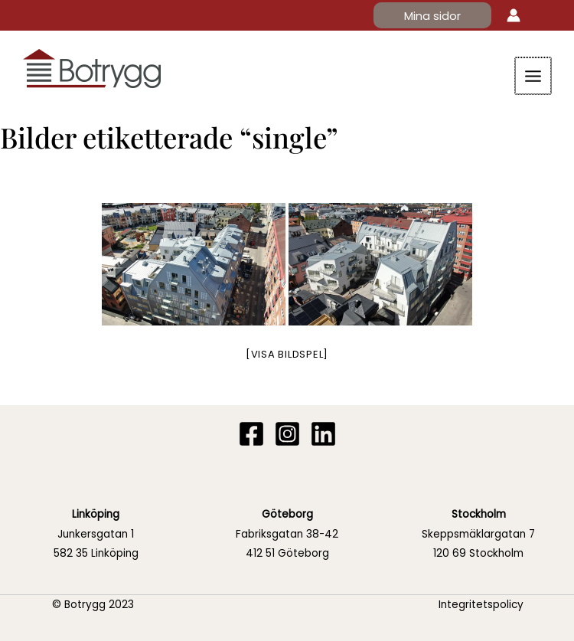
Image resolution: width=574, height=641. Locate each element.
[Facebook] (251, 434)
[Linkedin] (323, 434)
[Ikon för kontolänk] (513, 15)
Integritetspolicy (481, 604)
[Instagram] (287, 434)
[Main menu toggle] (534, 75)
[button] (432, 15)
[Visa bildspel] (287, 354)
